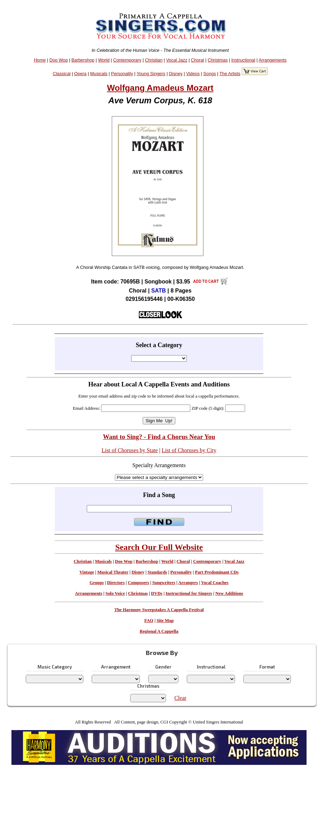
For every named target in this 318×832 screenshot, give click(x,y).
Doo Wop (58, 60)
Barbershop (83, 60)
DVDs (156, 593)
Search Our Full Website (159, 547)
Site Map (165, 620)
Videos (193, 73)
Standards (157, 572)
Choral (197, 60)
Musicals (99, 73)
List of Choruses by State (130, 450)
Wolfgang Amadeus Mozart (160, 88)
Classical (61, 73)
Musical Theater (112, 572)
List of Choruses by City (189, 450)
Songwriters (163, 582)
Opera (80, 73)
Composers (138, 582)
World (103, 60)
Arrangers (188, 582)
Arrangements (272, 60)
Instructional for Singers (189, 593)
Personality (122, 73)
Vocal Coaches (214, 582)
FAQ (148, 620)
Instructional (243, 60)
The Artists (229, 73)
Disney (176, 73)
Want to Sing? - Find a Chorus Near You (159, 436)
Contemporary (127, 60)
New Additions (229, 593)
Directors (116, 582)
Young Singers (150, 73)
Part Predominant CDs (217, 572)
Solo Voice (115, 593)
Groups (97, 582)
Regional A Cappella (159, 631)
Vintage (87, 572)
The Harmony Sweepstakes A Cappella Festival (159, 609)
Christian (154, 60)
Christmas (218, 60)
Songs (209, 73)
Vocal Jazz (176, 60)
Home (40, 60)
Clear (180, 698)
